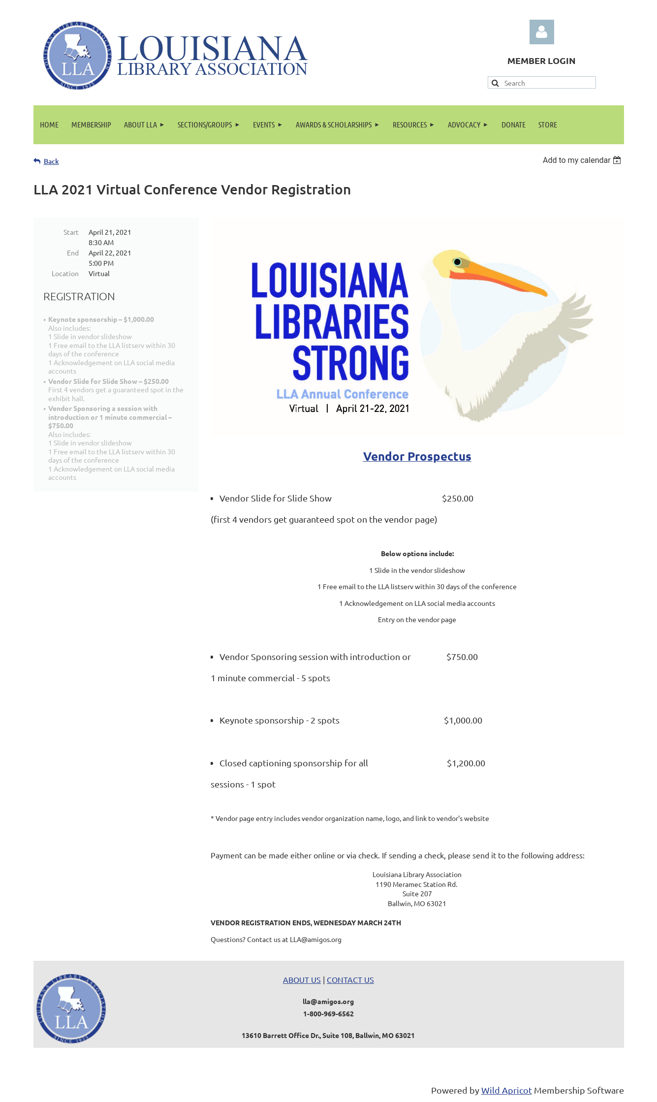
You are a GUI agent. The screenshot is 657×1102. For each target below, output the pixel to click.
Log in (542, 32)
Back (51, 161)
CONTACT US (350, 979)
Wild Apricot (506, 1090)
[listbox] (583, 160)
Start (71, 231)
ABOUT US (302, 979)
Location (65, 273)
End (73, 252)
